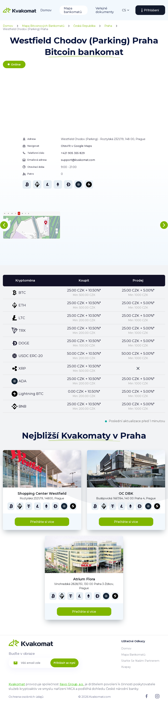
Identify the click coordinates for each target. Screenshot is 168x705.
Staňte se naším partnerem (140, 660)
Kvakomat (17, 684)
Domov (46, 10)
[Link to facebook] (147, 697)
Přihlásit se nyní (64, 663)
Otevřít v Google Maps (76, 146)
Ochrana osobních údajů (26, 696)
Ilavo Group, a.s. (72, 684)
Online (16, 64)
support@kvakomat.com (78, 160)
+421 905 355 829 (73, 153)
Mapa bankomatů (73, 10)
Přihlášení (151, 10)
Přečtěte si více (42, 522)
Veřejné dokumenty (105, 10)
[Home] (19, 10)
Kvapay (126, 667)
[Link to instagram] (157, 697)
